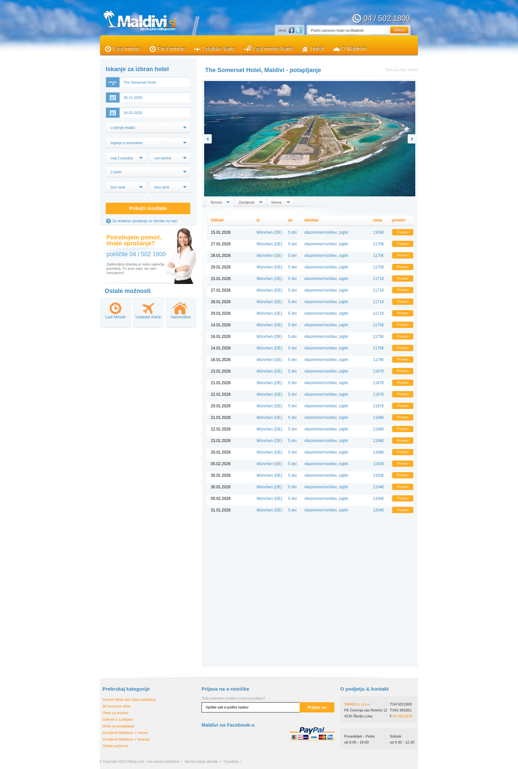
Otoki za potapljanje (118, 726)
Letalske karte (219, 49)
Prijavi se (317, 707)
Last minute (127, 49)
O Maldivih (353, 49)
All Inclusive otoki (116, 706)
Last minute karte (273, 49)
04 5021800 (402, 704)
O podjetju (231, 761)
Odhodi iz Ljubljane (117, 719)
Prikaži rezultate (148, 208)
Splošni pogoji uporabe (201, 761)
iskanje (399, 30)
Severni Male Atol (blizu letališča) (129, 700)
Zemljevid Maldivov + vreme (125, 733)
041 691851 (402, 710)
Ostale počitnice (115, 746)
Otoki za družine (115, 713)
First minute (172, 49)
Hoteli (317, 49)
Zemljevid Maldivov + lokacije (126, 739)
